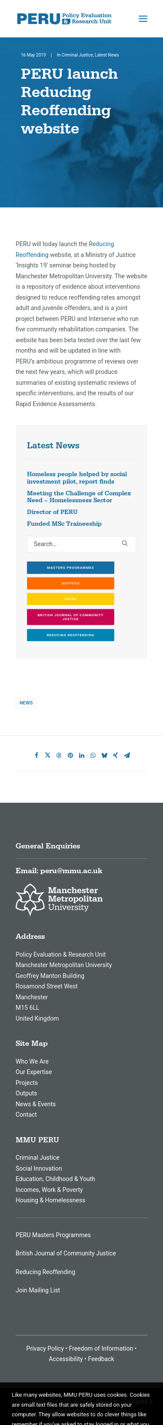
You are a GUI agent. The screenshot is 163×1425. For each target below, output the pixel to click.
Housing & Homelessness (50, 1200)
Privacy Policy (45, 1348)
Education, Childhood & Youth (55, 1178)
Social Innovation (39, 1168)
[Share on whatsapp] (93, 755)
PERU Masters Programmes (53, 1234)
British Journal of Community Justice (66, 1253)
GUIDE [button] (71, 599)
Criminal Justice (77, 55)
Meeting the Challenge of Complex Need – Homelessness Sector (79, 497)
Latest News (107, 55)
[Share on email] (127, 755)
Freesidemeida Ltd (99, 1411)
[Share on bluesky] (104, 755)
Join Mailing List (38, 1290)
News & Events (36, 1104)
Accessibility (66, 1358)
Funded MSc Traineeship (64, 524)
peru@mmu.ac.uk (71, 871)
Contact (26, 1114)
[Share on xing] (115, 755)
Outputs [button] (71, 583)
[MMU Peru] (64, 19)
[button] (143, 18)
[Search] (81, 544)
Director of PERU (52, 512)
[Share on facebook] (36, 755)
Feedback (101, 1358)
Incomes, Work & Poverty (49, 1189)
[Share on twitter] (48, 755)
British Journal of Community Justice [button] (71, 617)
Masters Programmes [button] (70, 568)
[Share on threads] (59, 755)
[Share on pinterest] (70, 755)
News (26, 703)
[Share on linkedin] (82, 755)
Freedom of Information (101, 1348)
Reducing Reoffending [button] (70, 635)
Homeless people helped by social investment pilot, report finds (77, 478)
